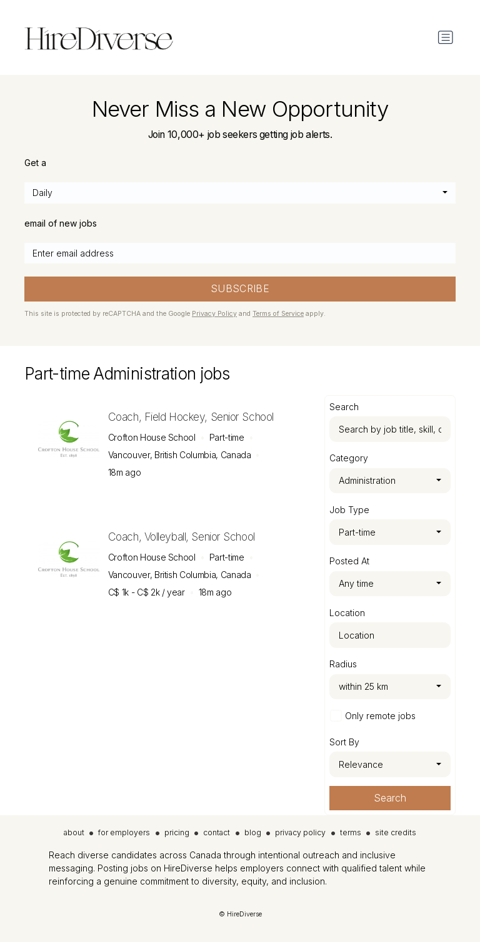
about (74, 832)
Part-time (226, 437)
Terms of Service (278, 314)
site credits (395, 832)
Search (390, 798)
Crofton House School (152, 437)
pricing (176, 832)
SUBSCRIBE (240, 289)
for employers (124, 832)
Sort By (344, 742)
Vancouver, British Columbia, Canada (179, 454)
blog (252, 832)
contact (216, 832)
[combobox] (240, 193)
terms (350, 832)
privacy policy (300, 832)
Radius (343, 664)
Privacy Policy (214, 314)
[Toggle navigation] (445, 37)
